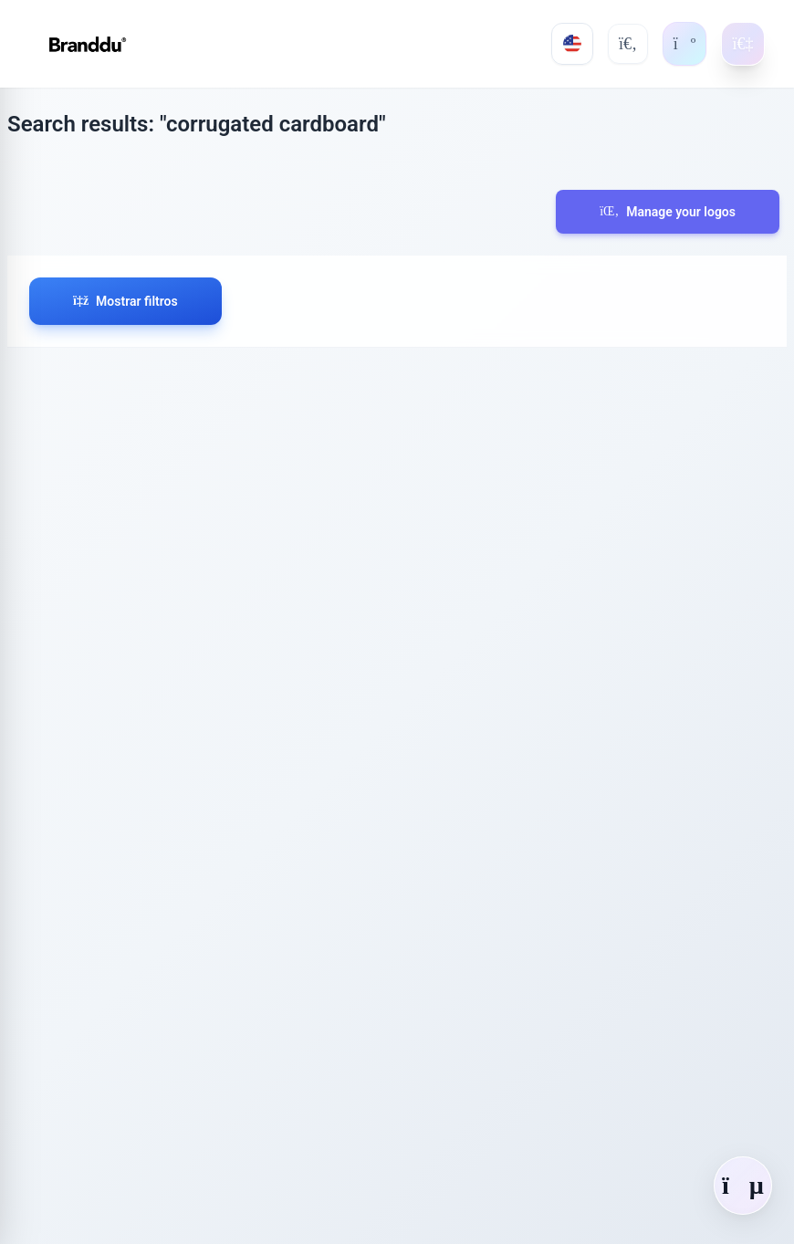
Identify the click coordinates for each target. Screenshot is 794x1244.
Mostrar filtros (125, 301)
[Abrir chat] (743, 1185)
